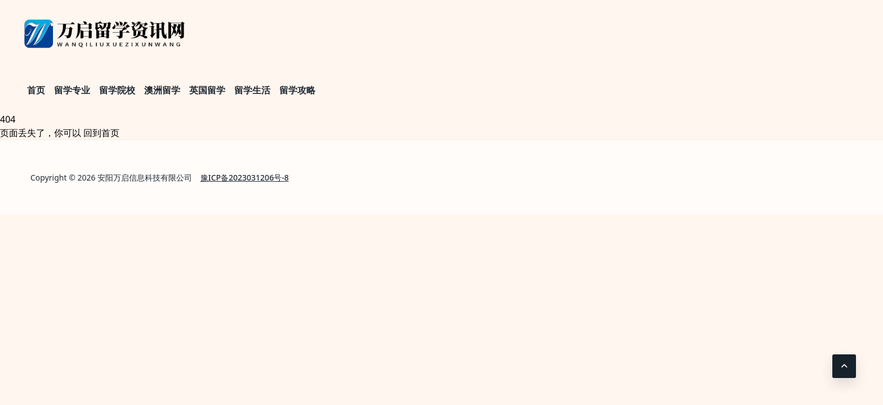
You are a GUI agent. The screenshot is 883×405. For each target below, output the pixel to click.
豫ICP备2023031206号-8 (244, 177)
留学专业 (72, 90)
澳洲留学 (162, 90)
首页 (36, 90)
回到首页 (101, 133)
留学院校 (117, 90)
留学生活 (252, 90)
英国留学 (207, 90)
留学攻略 (297, 90)
